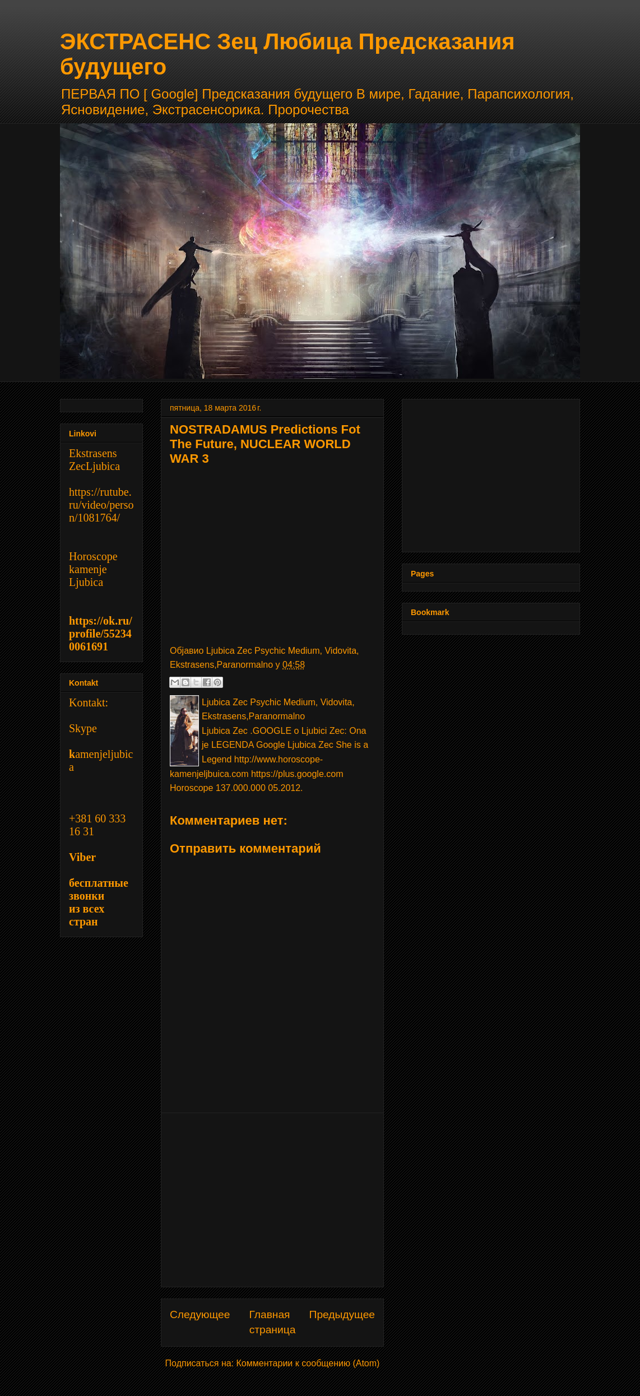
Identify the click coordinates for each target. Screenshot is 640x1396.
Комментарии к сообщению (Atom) (308, 1363)
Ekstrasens (93, 453)
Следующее (200, 1314)
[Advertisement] (272, 1200)
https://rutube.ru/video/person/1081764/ (101, 505)
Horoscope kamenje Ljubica (93, 569)
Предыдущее (342, 1314)
